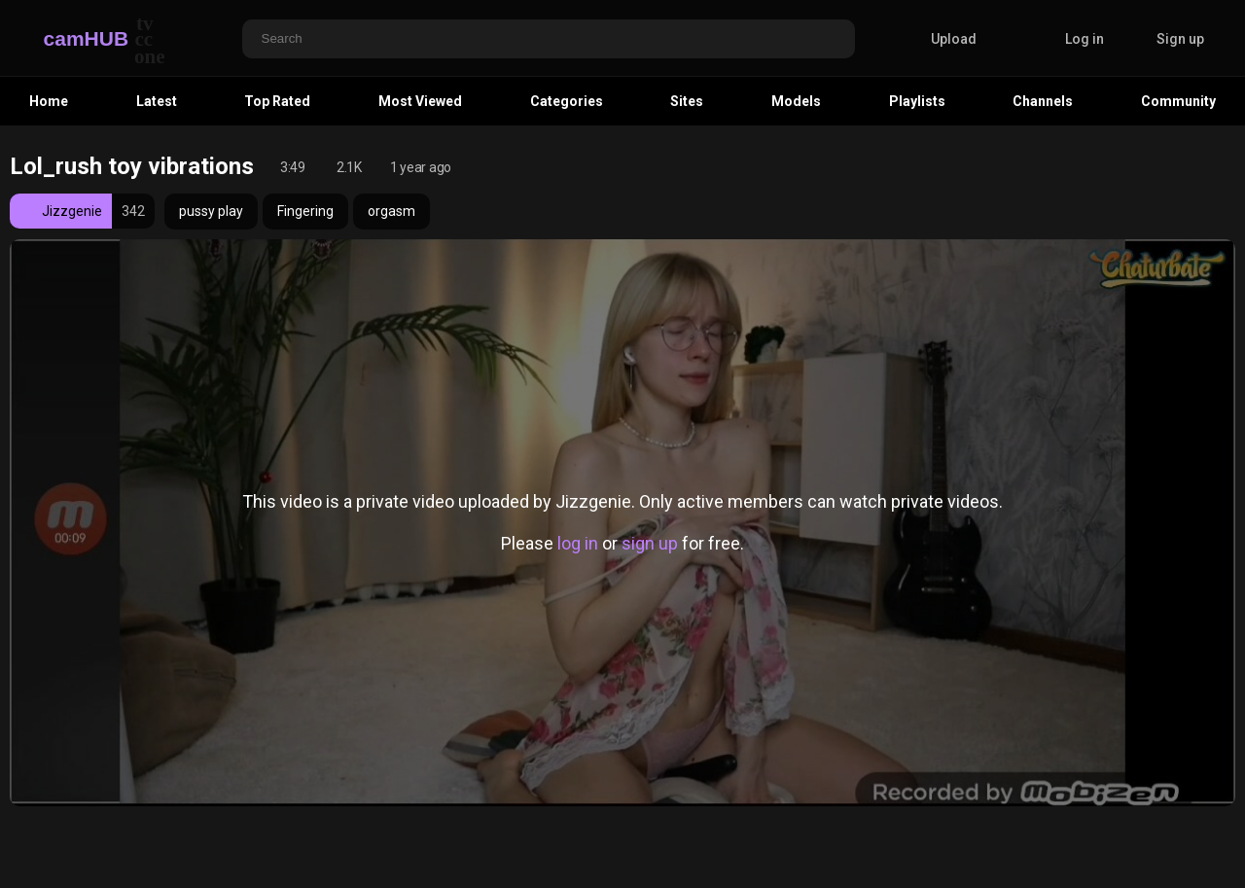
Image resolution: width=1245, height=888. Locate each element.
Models (796, 101)
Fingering (305, 211)
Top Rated (277, 101)
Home (48, 101)
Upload (939, 39)
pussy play (211, 211)
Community (1178, 101)
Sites (686, 101)
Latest (156, 101)
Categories (566, 101)
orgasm (391, 211)
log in (577, 543)
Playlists (917, 101)
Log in (1084, 39)
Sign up (1180, 39)
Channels (1043, 101)
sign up (650, 543)
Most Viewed (420, 101)
